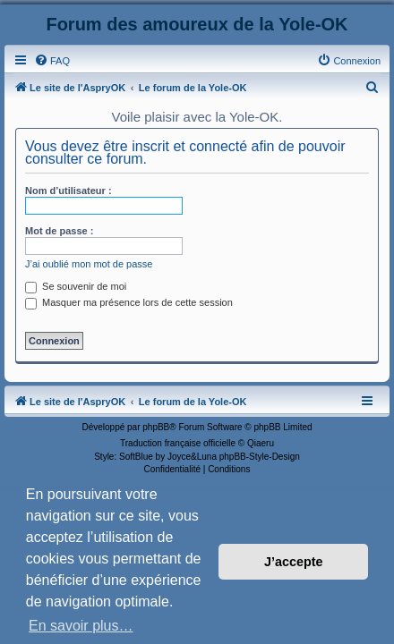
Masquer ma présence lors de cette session (129, 302)
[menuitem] (52, 61)
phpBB (155, 427)
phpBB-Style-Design (259, 457)
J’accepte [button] (293, 562)
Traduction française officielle (178, 443)
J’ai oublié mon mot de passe (88, 263)
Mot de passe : (59, 230)
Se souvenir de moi (75, 286)
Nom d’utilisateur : (68, 190)
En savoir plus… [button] (81, 625)
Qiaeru (260, 443)
